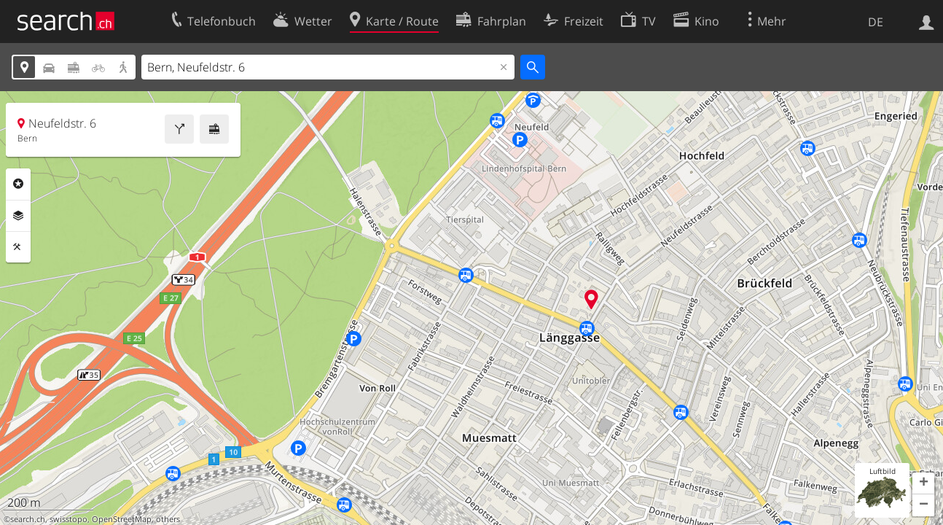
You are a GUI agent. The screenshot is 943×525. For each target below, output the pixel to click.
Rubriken (18, 183)
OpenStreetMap (122, 519)
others (168, 519)
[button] (923, 483)
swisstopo (68, 519)
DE (875, 22)
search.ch (27, 519)
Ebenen (18, 216)
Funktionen (18, 247)
